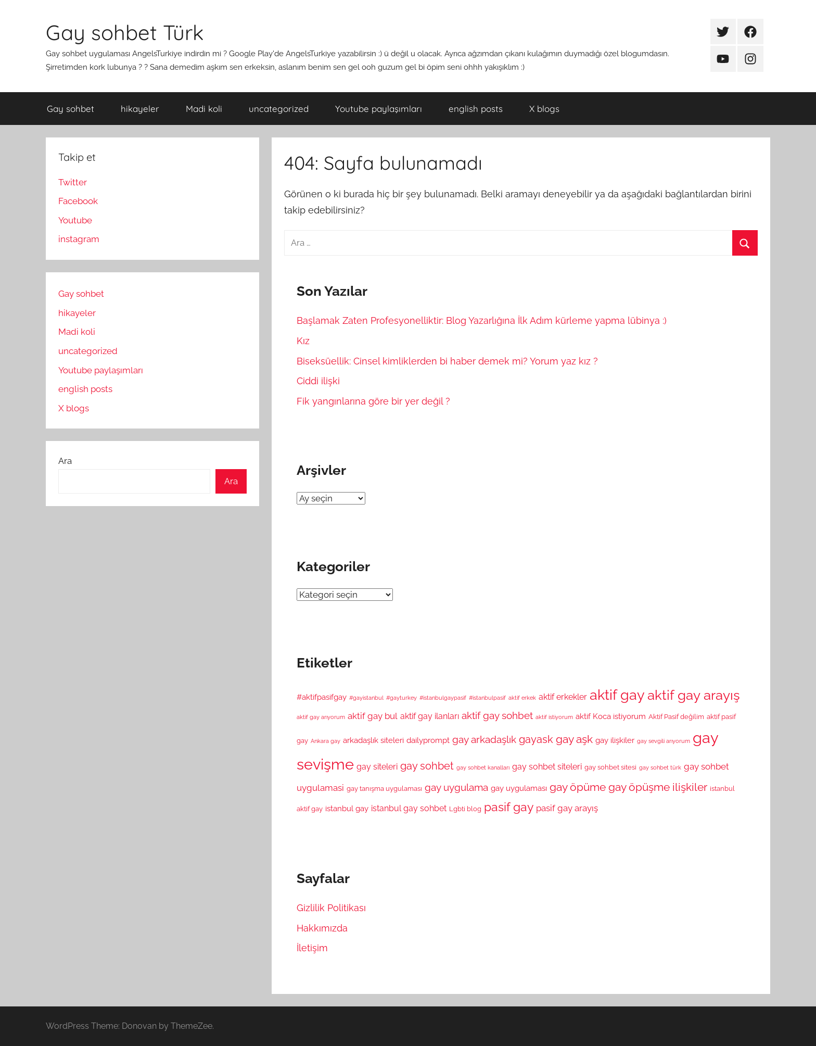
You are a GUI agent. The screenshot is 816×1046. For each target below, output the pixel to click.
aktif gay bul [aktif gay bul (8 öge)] (373, 716)
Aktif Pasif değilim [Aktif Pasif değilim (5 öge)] (676, 717)
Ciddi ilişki (318, 380)
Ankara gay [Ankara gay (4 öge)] (325, 741)
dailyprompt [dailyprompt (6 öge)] (428, 740)
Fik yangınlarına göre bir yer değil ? (373, 401)
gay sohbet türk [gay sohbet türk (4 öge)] (660, 767)
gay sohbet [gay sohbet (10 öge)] (427, 766)
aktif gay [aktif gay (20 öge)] (617, 695)
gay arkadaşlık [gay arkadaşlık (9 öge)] (484, 739)
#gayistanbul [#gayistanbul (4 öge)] (366, 698)
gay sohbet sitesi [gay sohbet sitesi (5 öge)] (610, 767)
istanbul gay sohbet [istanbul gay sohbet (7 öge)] (409, 808)
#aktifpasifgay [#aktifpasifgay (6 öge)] (322, 696)
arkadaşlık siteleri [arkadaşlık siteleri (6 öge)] (373, 740)
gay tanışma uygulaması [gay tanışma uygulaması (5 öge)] (384, 788)
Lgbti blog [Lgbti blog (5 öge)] (465, 809)
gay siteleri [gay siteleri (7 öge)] (377, 767)
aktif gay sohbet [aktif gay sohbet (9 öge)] (497, 715)
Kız (303, 340)
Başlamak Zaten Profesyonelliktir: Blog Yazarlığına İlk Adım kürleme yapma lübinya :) (482, 320)
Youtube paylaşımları (378, 108)
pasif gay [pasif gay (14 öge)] (508, 807)
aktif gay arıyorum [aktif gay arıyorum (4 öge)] (321, 717)
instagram (78, 239)
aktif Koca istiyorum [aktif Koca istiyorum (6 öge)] (611, 716)
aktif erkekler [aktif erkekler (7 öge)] (563, 697)
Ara (65, 461)
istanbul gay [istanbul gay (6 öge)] (346, 808)
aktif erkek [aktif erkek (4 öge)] (522, 698)
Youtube (75, 220)
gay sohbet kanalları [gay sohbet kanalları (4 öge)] (482, 767)
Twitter (72, 182)
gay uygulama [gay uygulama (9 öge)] (456, 787)
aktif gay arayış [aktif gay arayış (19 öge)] (693, 695)
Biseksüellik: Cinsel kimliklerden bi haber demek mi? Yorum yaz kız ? (447, 361)
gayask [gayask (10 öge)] (536, 740)
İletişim (312, 947)
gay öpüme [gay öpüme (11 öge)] (578, 787)
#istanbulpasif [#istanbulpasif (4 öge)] (487, 698)
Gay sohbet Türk (124, 32)
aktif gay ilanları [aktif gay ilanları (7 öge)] (429, 716)
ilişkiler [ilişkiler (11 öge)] (689, 787)
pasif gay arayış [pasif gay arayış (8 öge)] (567, 808)
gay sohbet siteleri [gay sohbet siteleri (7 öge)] (547, 767)
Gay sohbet (70, 108)
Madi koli (204, 108)
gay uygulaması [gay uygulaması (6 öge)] (519, 788)
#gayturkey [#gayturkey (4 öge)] (401, 698)
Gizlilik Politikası (331, 907)
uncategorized (279, 108)
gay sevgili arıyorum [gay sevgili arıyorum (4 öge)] (663, 741)
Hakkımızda (322, 928)
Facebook (78, 201)
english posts (476, 108)
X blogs (544, 108)
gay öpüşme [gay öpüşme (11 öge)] (639, 787)
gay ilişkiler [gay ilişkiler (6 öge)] (614, 740)
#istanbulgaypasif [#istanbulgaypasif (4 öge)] (442, 698)
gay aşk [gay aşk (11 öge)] (574, 739)
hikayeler (140, 108)
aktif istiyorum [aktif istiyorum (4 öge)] (554, 717)
